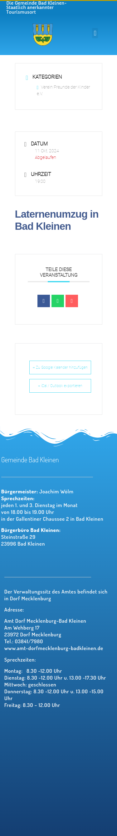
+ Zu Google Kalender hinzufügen (60, 367)
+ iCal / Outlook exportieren (60, 386)
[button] (95, 33)
